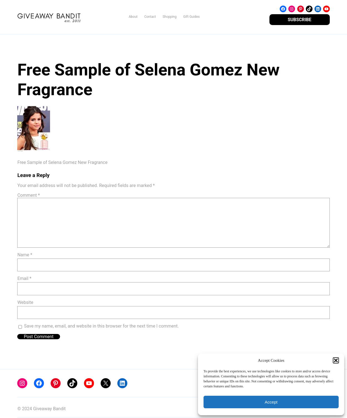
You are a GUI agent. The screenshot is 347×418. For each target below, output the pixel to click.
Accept (271, 402)
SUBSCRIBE (299, 19)
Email (24, 278)
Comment (28, 195)
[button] (336, 360)
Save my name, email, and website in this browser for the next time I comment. (101, 326)
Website (25, 302)
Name (24, 254)
